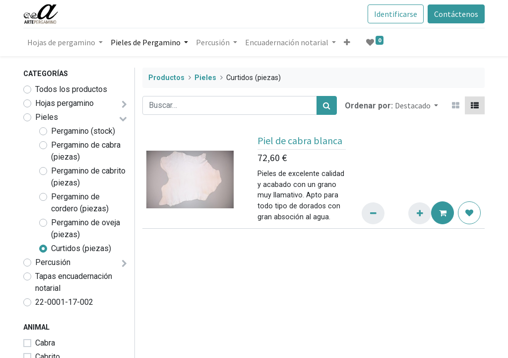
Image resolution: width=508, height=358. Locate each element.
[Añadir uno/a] (419, 213)
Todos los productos (71, 89)
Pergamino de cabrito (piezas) (88, 176)
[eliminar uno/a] (373, 213)
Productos (166, 78)
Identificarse (395, 14)
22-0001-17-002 (64, 302)
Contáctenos (456, 14)
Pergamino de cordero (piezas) (80, 202)
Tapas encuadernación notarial (73, 282)
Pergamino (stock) (83, 131)
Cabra (45, 343)
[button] (347, 42)
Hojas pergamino (64, 103)
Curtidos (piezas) (81, 248)
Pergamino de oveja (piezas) (85, 228)
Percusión (52, 262)
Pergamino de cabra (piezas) (86, 151)
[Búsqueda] (327, 105)
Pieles (46, 117)
